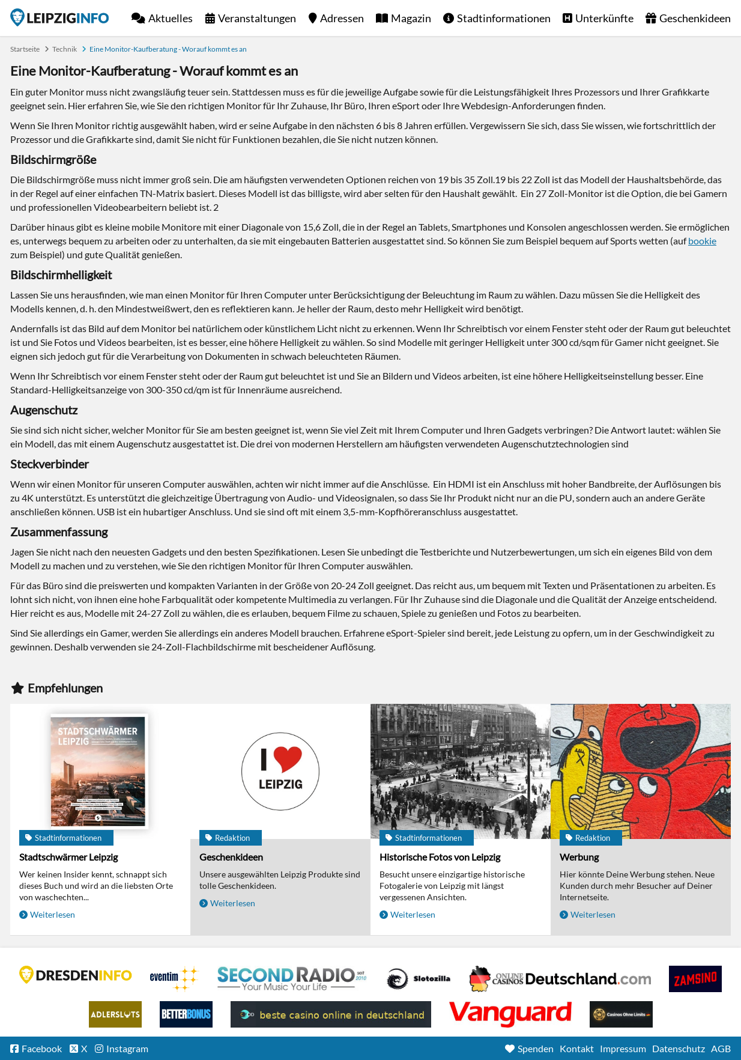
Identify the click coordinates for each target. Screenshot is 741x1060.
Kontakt (577, 1048)
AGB (721, 1048)
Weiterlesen (52, 914)
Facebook (42, 1048)
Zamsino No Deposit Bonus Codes (695, 979)
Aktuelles (170, 18)
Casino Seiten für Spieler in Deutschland (419, 979)
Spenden (536, 1048)
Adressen (342, 18)
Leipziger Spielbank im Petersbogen (560, 979)
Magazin (411, 18)
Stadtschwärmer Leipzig (68, 856)
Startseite (59, 17)
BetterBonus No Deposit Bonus (186, 1014)
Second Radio (292, 979)
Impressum (623, 1048)
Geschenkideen (695, 18)
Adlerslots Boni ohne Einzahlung (115, 1014)
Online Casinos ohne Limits (621, 1014)
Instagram (127, 1048)
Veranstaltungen (257, 18)
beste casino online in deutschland (331, 1014)
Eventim (174, 979)
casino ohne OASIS (510, 1014)
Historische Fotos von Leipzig (440, 856)
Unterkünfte (604, 18)
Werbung (579, 856)
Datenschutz (678, 1048)
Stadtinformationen (504, 18)
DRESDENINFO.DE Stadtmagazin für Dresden (75, 975)
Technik (64, 48)
